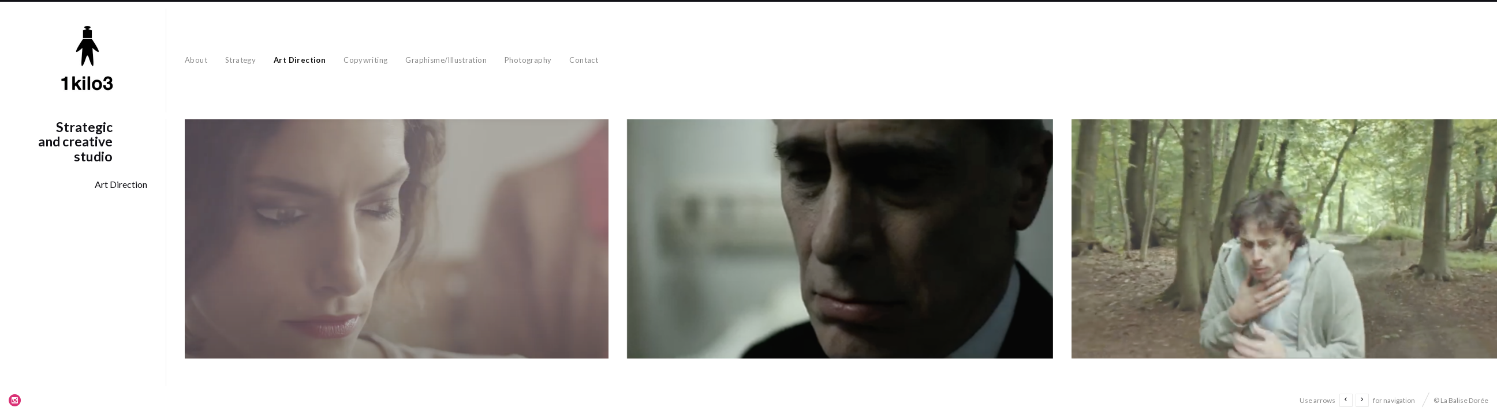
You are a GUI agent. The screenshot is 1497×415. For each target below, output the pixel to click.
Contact (583, 60)
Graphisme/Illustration (446, 60)
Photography (528, 60)
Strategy (240, 60)
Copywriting (365, 60)
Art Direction (300, 60)
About (196, 60)
